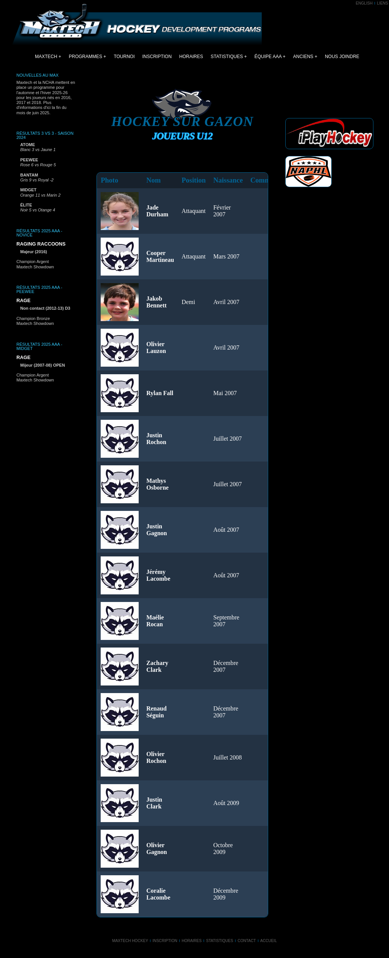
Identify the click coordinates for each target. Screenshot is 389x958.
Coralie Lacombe (158, 894)
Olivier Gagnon (156, 848)
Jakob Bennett (156, 302)
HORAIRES (191, 56)
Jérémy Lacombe (158, 575)
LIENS (382, 3)
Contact (246, 941)
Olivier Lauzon (156, 347)
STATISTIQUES (227, 56)
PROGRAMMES (85, 56)
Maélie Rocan (155, 620)
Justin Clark (154, 803)
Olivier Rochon (156, 757)
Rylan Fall (159, 393)
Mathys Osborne (157, 484)
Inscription (165, 941)
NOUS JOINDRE (342, 56)
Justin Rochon (156, 438)
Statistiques (219, 941)
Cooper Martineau (160, 256)
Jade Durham (157, 210)
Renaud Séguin (156, 711)
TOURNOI (124, 56)
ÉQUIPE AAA (268, 56)
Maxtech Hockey (130, 941)
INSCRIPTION (157, 56)
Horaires (192, 941)
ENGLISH (364, 3)
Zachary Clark (157, 666)
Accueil (268, 941)
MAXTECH (46, 56)
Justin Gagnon (156, 529)
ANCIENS (303, 56)
